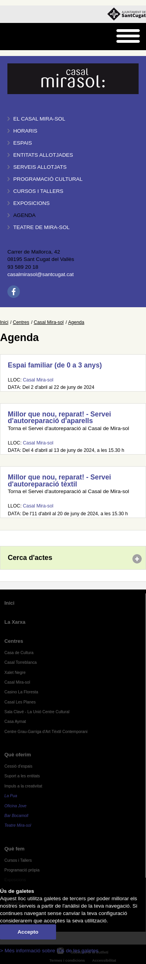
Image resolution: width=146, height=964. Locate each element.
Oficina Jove (15, 806)
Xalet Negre (15, 672)
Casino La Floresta (21, 692)
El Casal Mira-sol (39, 119)
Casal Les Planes (19, 702)
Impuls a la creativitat (23, 786)
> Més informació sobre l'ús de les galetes (49, 951)
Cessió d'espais (18, 766)
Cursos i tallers (38, 191)
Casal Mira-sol (49, 322)
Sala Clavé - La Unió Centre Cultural (36, 712)
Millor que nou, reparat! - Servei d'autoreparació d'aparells (59, 417)
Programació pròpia (21, 870)
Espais (22, 143)
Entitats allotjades (43, 155)
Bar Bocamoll (16, 816)
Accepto (28, 932)
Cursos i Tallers (18, 860)
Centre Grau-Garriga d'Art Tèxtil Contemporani (46, 732)
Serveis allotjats (40, 167)
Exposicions (31, 203)
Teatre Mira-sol (17, 825)
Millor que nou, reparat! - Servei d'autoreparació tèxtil (59, 480)
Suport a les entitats (22, 776)
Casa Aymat (15, 721)
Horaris (25, 131)
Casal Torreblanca (20, 662)
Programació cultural (48, 179)
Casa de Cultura (18, 653)
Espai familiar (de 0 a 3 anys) (55, 365)
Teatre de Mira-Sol (41, 227)
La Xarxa (14, 622)
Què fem (14, 849)
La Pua (10, 796)
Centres (21, 322)
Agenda (24, 215)
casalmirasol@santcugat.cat (40, 274)
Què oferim (17, 755)
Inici (4, 322)
